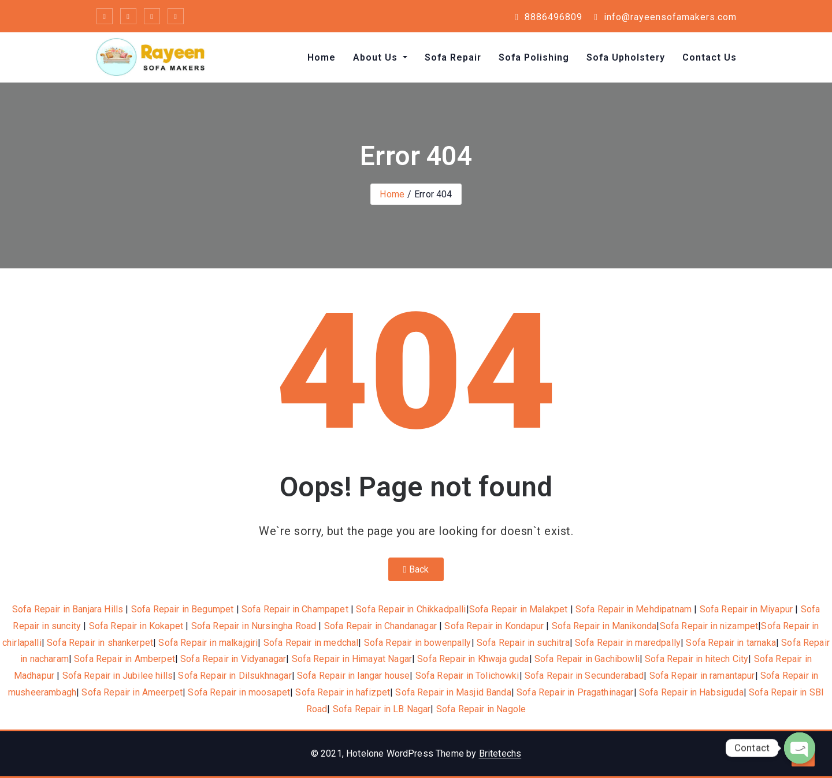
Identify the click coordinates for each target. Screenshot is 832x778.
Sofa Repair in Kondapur (494, 625)
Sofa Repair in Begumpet (182, 609)
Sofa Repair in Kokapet (136, 625)
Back (416, 569)
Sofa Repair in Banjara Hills (67, 609)
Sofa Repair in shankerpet (100, 642)
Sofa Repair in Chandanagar (380, 625)
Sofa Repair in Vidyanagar (233, 658)
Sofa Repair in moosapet (239, 692)
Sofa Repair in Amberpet (124, 658)
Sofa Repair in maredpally (628, 642)
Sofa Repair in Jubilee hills (117, 675)
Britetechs (500, 753)
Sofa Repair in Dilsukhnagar (234, 675)
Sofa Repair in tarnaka (731, 642)
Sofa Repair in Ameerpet (132, 692)
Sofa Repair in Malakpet (518, 609)
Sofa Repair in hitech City (696, 658)
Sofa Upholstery (625, 57)
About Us (376, 57)
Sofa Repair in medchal (311, 642)
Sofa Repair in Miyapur (746, 609)
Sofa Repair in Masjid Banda (453, 692)
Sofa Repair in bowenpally (417, 642)
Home (321, 57)
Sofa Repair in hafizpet (342, 692)
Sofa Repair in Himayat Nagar (352, 658)
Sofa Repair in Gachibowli (587, 658)
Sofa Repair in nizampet (709, 625)
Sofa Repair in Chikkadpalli (411, 609)
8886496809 (548, 17)
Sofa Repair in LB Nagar (382, 709)
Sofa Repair (453, 57)
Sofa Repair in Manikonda (604, 625)
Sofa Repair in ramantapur (702, 675)
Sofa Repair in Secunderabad (584, 675)
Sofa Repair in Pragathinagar (575, 692)
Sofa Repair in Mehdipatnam (633, 609)
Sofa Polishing (534, 57)
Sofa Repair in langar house (353, 675)
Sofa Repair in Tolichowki (467, 675)
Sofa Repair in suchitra (523, 642)
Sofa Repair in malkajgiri (208, 642)
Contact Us (709, 57)
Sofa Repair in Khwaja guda (473, 658)
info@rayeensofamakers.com (665, 17)
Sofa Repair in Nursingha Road (254, 625)
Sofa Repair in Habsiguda (691, 692)
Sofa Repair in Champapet (295, 609)
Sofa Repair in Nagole (481, 709)
